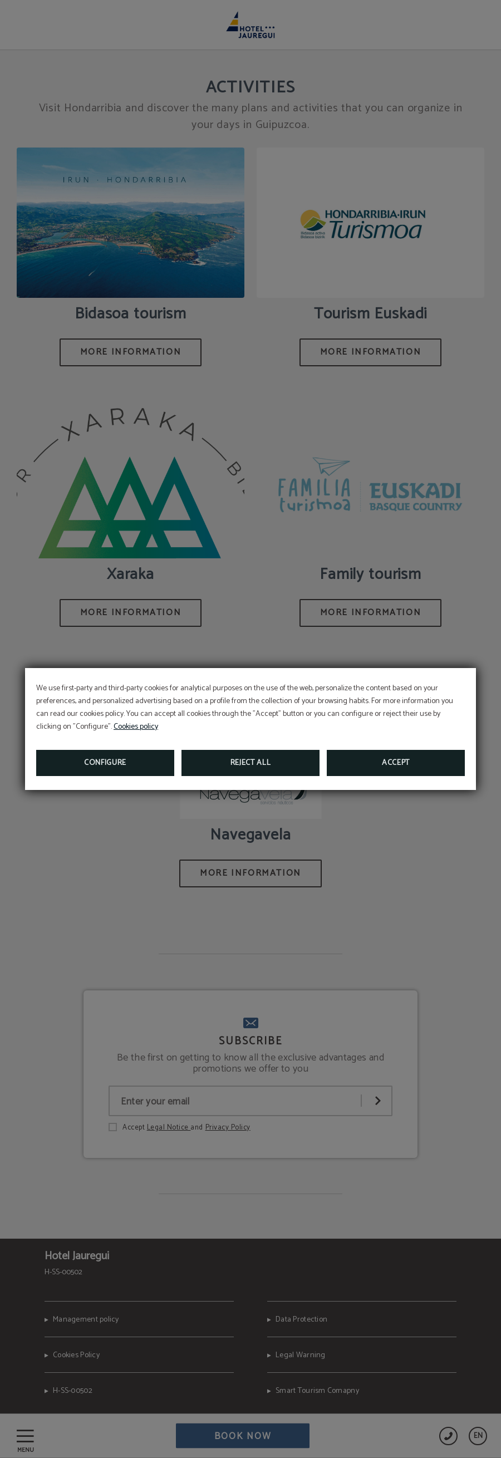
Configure (105, 763)
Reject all (250, 763)
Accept (396, 763)
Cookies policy (136, 726)
